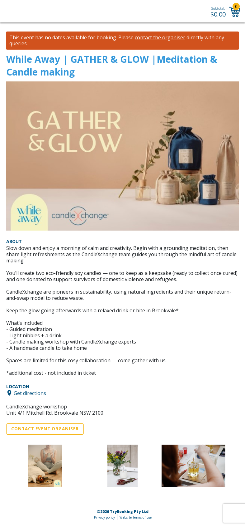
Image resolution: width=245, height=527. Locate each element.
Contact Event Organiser (45, 429)
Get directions (30, 392)
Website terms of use (136, 517)
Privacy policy (104, 517)
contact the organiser (160, 38)
